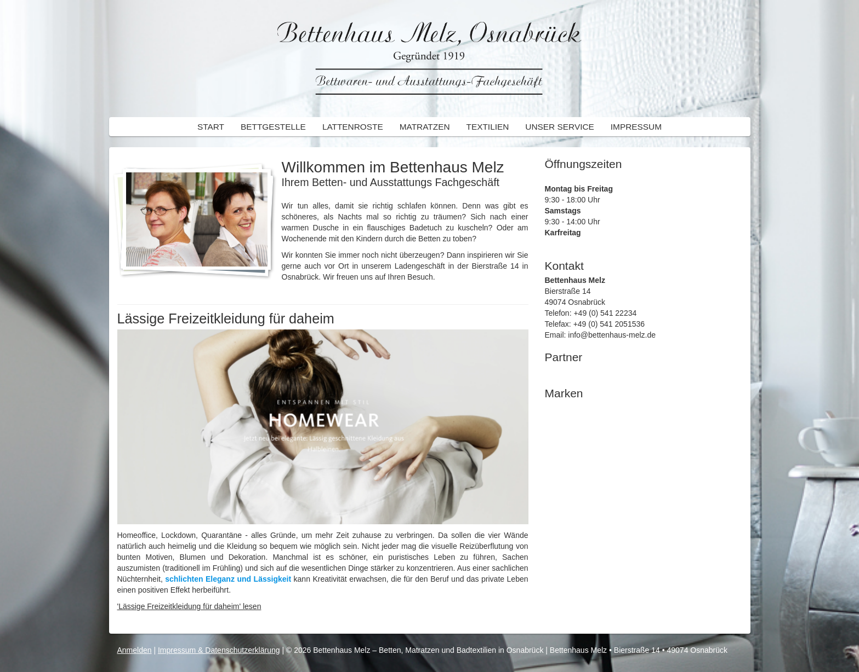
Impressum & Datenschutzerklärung (219, 650)
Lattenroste (352, 126)
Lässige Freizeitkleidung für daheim (225, 318)
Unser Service (559, 126)
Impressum (636, 126)
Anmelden (134, 650)
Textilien (488, 126)
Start (210, 126)
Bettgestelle (273, 126)
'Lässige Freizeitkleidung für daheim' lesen (189, 606)
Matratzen (425, 126)
